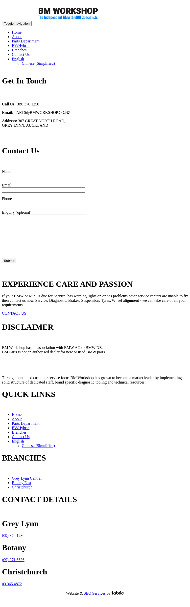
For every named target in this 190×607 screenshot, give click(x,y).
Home (17, 32)
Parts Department (26, 41)
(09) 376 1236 (13, 543)
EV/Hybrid (20, 45)
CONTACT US (14, 321)
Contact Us (21, 54)
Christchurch (22, 494)
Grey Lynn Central (27, 486)
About (17, 37)
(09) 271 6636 (13, 567)
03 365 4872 (12, 591)
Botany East (21, 490)
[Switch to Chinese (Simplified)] (38, 63)
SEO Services (95, 601)
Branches (19, 50)
